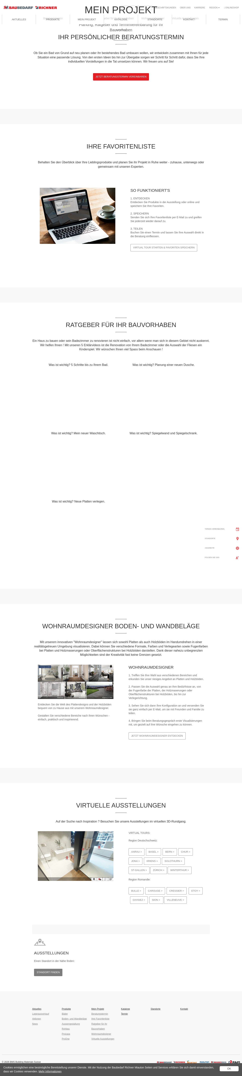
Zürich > (158, 870)
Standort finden (48, 972)
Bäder (65, 1014)
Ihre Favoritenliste (100, 1018)
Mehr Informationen (50, 1071)
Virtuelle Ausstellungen (102, 1039)
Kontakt (184, 1009)
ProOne (66, 1039)
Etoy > (195, 890)
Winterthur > (179, 870)
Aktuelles (19, 19)
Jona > (135, 861)
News (35, 1024)
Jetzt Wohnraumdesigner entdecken (157, 735)
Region (214, 7)
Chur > (185, 851)
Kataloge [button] (120, 19)
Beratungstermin (99, 1014)
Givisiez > (139, 899)
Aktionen (36, 1018)
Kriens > (152, 861)
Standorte (156, 1009)
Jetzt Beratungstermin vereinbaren (121, 76)
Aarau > (136, 851)
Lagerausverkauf (40, 1014)
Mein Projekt (87, 19)
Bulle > (136, 890)
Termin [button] (223, 19)
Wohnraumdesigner (101, 1034)
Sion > (156, 899)
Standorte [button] (154, 19)
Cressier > (176, 890)
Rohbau (66, 1028)
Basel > (154, 851)
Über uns (185, 7)
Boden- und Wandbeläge (74, 1018)
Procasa (66, 1034)
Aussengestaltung (71, 1024)
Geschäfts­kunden (165, 7)
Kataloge (125, 1009)
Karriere (199, 7)
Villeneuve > (175, 899)
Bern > (169, 851)
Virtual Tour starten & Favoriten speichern (164, 247)
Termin (124, 1014)
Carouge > (155, 890)
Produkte (53, 19)
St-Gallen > (139, 870)
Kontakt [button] (189, 19)
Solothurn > (173, 861)
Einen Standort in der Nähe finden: (54, 961)
